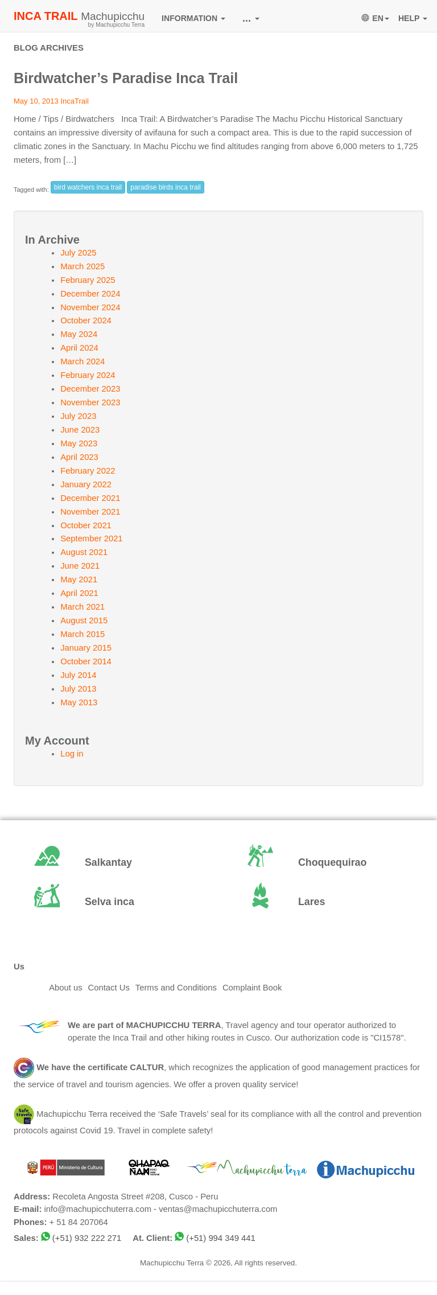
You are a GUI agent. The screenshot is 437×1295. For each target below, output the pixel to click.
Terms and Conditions (176, 987)
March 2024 (82, 361)
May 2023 (78, 443)
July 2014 (78, 675)
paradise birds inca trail (165, 187)
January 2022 (86, 484)
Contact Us (109, 987)
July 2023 (78, 416)
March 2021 (82, 606)
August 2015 (84, 620)
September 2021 (91, 538)
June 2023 (80, 429)
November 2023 (90, 402)
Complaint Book (252, 987)
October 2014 (86, 661)
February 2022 (87, 470)
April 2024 (79, 347)
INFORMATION (193, 18)
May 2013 (78, 702)
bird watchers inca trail (88, 187)
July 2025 (78, 252)
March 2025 (82, 266)
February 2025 (87, 280)
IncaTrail (74, 101)
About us (65, 987)
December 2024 (90, 293)
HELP (412, 18)
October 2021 (86, 525)
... (250, 18)
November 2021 (90, 511)
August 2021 (84, 552)
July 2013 (78, 688)
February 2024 (87, 375)
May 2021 (78, 579)
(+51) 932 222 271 (86, 1238)
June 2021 (80, 565)
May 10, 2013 (36, 101)
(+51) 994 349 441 (220, 1238)
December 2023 (90, 388)
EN (375, 18)
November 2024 (90, 307)
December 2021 (90, 498)
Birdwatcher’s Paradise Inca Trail (126, 78)
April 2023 (79, 457)
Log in (71, 753)
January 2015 (86, 647)
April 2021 (79, 593)
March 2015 (82, 634)
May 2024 (78, 334)
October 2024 (86, 320)
